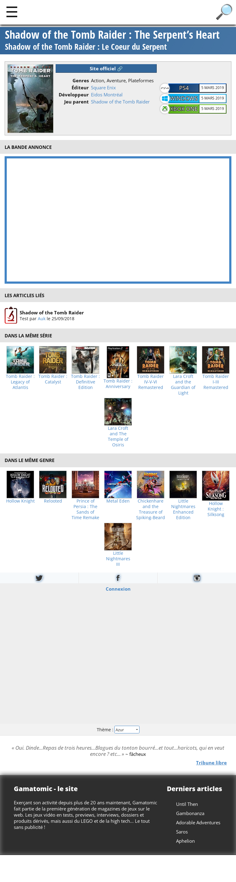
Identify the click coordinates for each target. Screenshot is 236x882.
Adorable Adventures (198, 822)
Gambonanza (190, 813)
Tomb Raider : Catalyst (52, 379)
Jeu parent (76, 102)
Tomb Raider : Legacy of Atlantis (20, 382)
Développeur (74, 94)
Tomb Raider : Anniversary (118, 383)
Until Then (187, 804)
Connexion (118, 589)
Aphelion (185, 841)
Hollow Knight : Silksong (215, 509)
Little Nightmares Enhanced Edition (183, 509)
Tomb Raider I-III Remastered (216, 382)
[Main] (12, 11)
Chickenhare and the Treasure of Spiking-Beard (150, 509)
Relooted (53, 501)
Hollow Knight (20, 501)
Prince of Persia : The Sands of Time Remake (85, 509)
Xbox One (184, 108)
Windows (184, 98)
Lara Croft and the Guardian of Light (183, 385)
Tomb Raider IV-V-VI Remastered (150, 382)
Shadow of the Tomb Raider (120, 102)
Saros (182, 832)
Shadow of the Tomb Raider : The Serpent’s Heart (112, 40)
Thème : (118, 729)
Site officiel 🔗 (106, 68)
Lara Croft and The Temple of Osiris (118, 436)
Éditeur (80, 87)
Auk (41, 318)
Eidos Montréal (107, 94)
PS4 (184, 87)
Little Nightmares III (118, 558)
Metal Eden (118, 501)
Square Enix (103, 87)
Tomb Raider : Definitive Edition (85, 382)
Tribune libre (211, 763)
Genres (81, 80)
